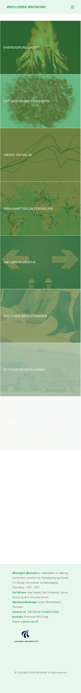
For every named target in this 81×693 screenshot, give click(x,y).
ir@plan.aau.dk (29, 622)
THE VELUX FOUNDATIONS (43, 612)
